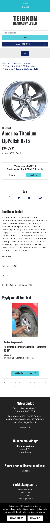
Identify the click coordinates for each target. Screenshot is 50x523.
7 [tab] (27, 382)
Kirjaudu (25, 3)
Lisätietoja (16, 518)
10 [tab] (38, 382)
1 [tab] (4, 382)
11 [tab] (42, 382)
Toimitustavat (25, 492)
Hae (25, 37)
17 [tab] (27, 386)
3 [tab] (12, 382)
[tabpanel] (25, 340)
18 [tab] (30, 386)
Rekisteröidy (25, 7)
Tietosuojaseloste (25, 498)
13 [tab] (12, 386)
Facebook (25, 470)
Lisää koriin (33, 174)
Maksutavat (25, 495)
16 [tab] (23, 386)
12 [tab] (45, 382)
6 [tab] (23, 382)
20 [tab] (38, 386)
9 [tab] (34, 382)
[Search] (25, 32)
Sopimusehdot (25, 489)
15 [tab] (19, 386)
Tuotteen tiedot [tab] (12, 211)
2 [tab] (8, 382)
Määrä (12, 175)
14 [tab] (15, 386)
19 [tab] (34, 386)
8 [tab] (30, 382)
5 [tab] (19, 382)
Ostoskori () (21, 44)
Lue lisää (33, 373)
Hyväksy (35, 518)
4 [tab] (15, 382)
